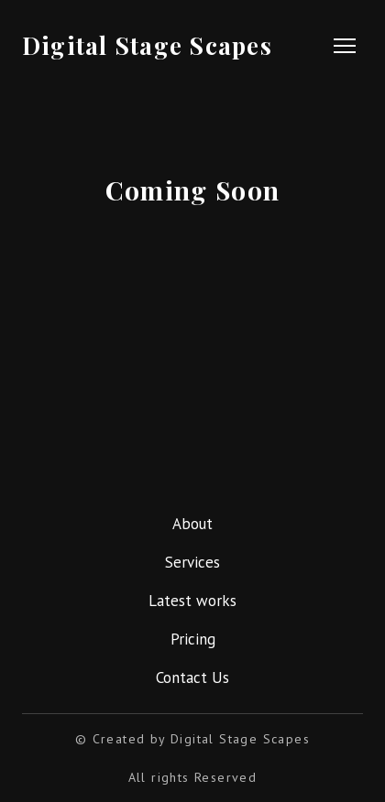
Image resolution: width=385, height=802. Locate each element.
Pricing (192, 639)
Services (192, 562)
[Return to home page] (150, 45)
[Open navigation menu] (344, 45)
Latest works (192, 601)
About (192, 524)
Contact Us (192, 677)
